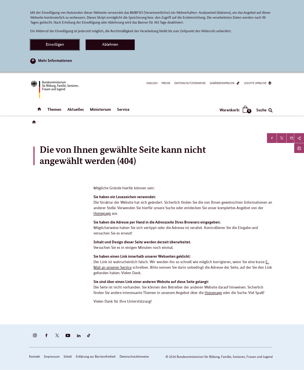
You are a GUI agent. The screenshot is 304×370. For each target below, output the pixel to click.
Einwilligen (55, 44)
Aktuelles (75, 109)
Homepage (102, 213)
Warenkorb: (235, 110)
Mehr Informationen (55, 60)
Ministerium (100, 109)
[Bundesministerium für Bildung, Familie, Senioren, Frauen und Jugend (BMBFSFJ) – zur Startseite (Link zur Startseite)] (54, 89)
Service (123, 109)
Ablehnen (110, 44)
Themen (54, 109)
